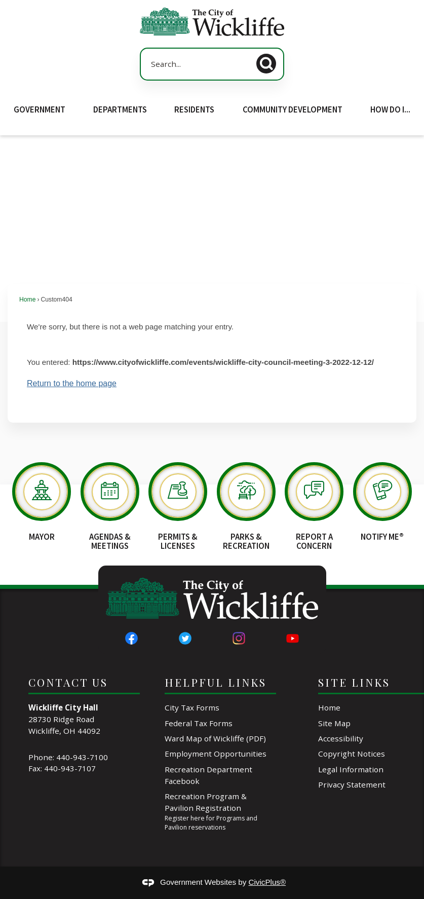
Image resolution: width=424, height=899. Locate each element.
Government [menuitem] (39, 109)
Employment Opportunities (215, 753)
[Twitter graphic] (185, 638)
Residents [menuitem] (194, 109)
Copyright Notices (351, 753)
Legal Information (350, 769)
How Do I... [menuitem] (390, 109)
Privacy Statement (352, 784)
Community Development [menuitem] (292, 109)
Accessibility (340, 738)
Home (27, 299)
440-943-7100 (82, 757)
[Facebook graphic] (131, 638)
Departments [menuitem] (120, 109)
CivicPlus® (267, 882)
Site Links (354, 682)
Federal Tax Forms (199, 723)
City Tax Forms (192, 707)
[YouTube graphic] (292, 638)
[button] (269, 62)
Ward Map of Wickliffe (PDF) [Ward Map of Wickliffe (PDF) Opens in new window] (215, 738)
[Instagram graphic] (239, 638)
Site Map (334, 723)
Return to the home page (72, 383)
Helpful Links (215, 682)
